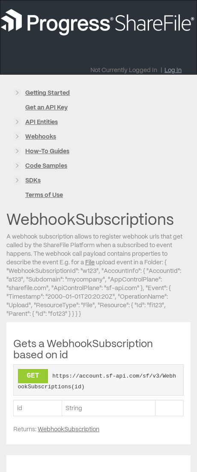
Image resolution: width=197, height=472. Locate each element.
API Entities (41, 121)
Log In (173, 70)
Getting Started (47, 92)
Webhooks (40, 136)
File (90, 262)
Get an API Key (46, 107)
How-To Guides (47, 151)
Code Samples (46, 165)
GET (33, 376)
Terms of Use (44, 194)
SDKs (33, 180)
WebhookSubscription (68, 429)
